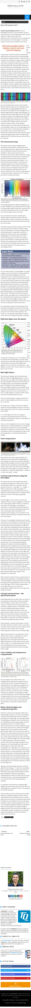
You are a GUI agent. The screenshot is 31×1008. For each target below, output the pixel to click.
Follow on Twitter (15, 971)
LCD (13, 22)
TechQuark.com (14, 954)
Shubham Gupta (22, 1004)
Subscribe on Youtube (15, 979)
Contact (17, 1001)
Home (2, 22)
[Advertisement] (15, 854)
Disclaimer (12, 1001)
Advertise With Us (24, 1001)
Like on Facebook (15, 967)
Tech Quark (14, 995)
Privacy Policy (5, 1001)
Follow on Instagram (15, 975)
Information (8, 22)
